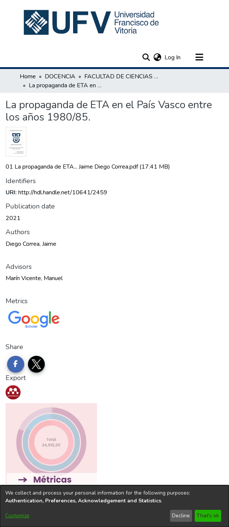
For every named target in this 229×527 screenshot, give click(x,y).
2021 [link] (13, 218)
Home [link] (28, 76)
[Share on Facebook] (15, 364)
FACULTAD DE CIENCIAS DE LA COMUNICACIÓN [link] (121, 76)
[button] (91, 22)
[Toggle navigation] (199, 57)
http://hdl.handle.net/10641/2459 (62, 192)
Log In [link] (172, 57)
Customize (17, 515)
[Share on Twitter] (36, 364)
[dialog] (114, 506)
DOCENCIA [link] (60, 76)
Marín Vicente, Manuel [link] (34, 278)
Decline (181, 515)
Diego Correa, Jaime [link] (31, 244)
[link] (88, 167)
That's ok (208, 515)
